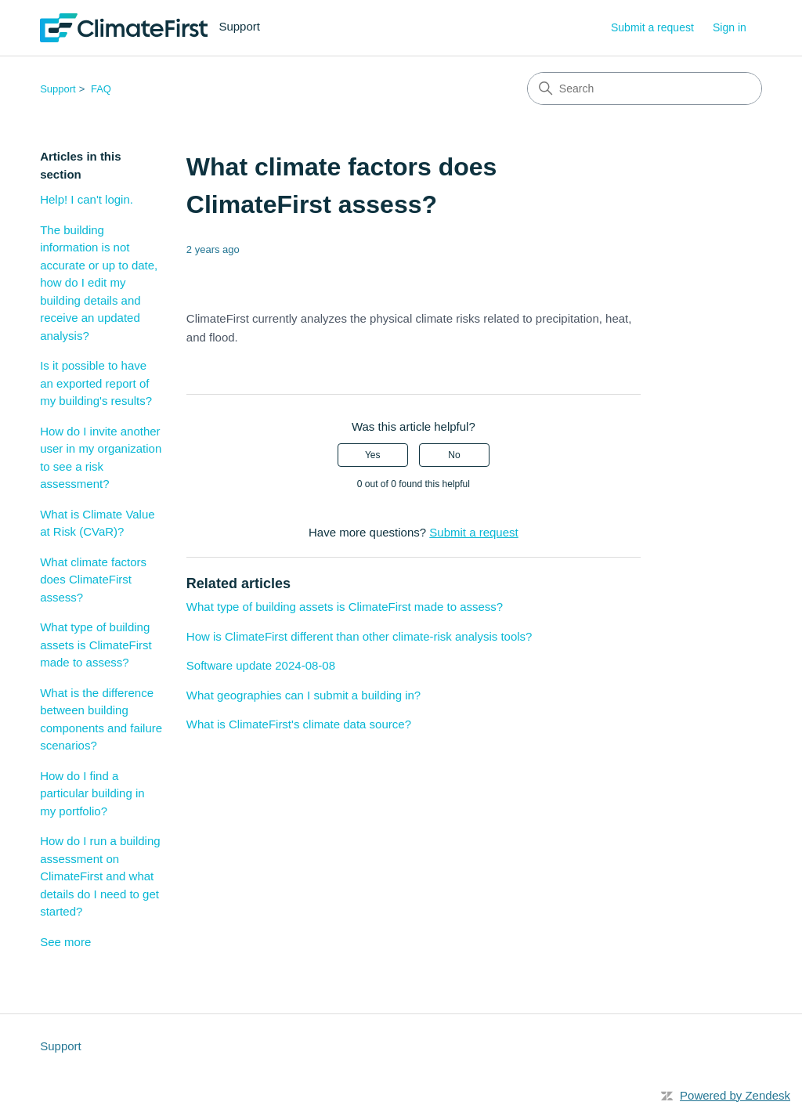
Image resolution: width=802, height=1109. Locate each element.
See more (65, 941)
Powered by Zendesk (735, 1095)
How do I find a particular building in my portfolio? (92, 793)
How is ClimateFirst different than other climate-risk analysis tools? (359, 636)
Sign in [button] (729, 27)
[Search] (644, 88)
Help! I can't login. (86, 199)
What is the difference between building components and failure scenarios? (101, 719)
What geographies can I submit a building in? (303, 695)
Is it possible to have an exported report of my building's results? (96, 383)
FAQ (101, 89)
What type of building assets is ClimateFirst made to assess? (96, 644)
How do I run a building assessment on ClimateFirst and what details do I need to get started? (100, 876)
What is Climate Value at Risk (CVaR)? (97, 523)
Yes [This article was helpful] (373, 455)
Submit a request (652, 27)
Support (58, 89)
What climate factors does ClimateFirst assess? (93, 579)
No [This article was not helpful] (454, 455)
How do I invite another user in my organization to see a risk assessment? (100, 457)
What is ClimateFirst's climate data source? (298, 724)
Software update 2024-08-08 (260, 665)
